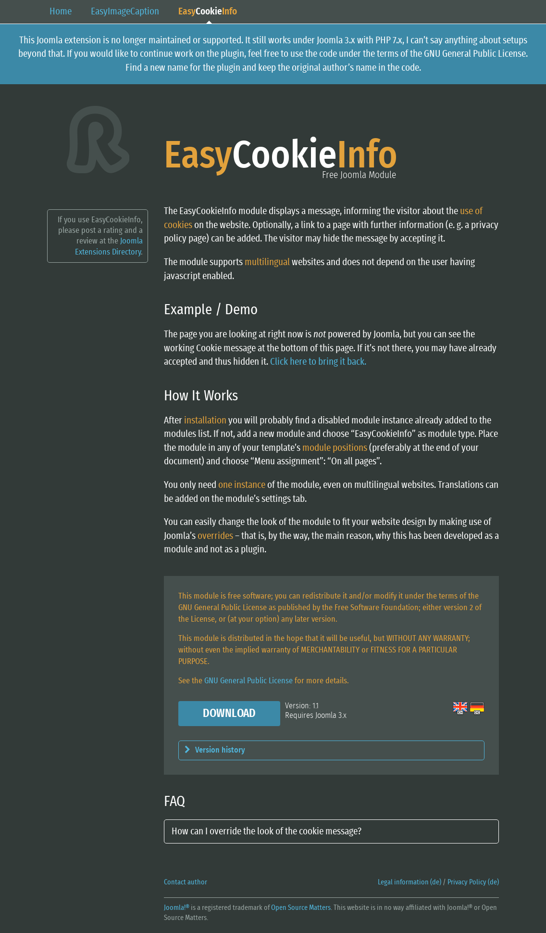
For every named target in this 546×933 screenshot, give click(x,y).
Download (229, 713)
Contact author (185, 882)
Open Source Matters (301, 907)
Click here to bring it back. (318, 362)
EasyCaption (125, 11)
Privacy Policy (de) (473, 882)
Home (61, 11)
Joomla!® (176, 907)
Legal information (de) (409, 882)
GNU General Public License (248, 681)
